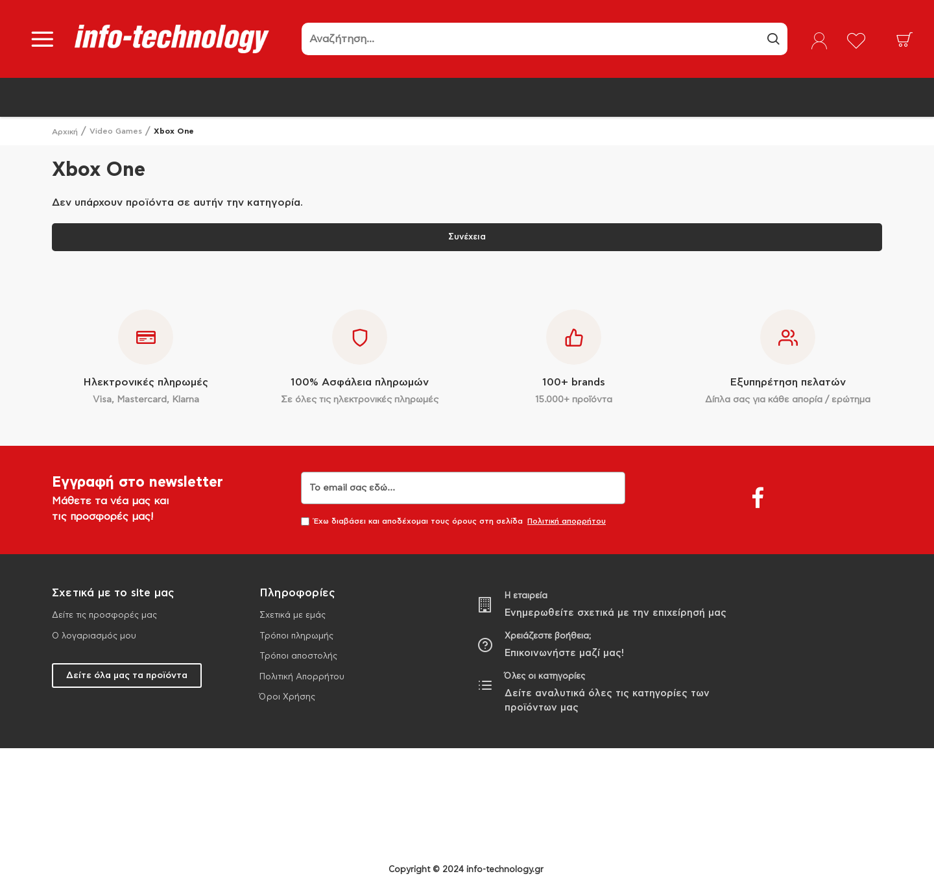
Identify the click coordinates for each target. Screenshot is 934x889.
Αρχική (65, 132)
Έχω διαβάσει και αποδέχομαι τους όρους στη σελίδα (454, 521)
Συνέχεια (467, 237)
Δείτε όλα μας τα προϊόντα (126, 675)
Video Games (116, 131)
